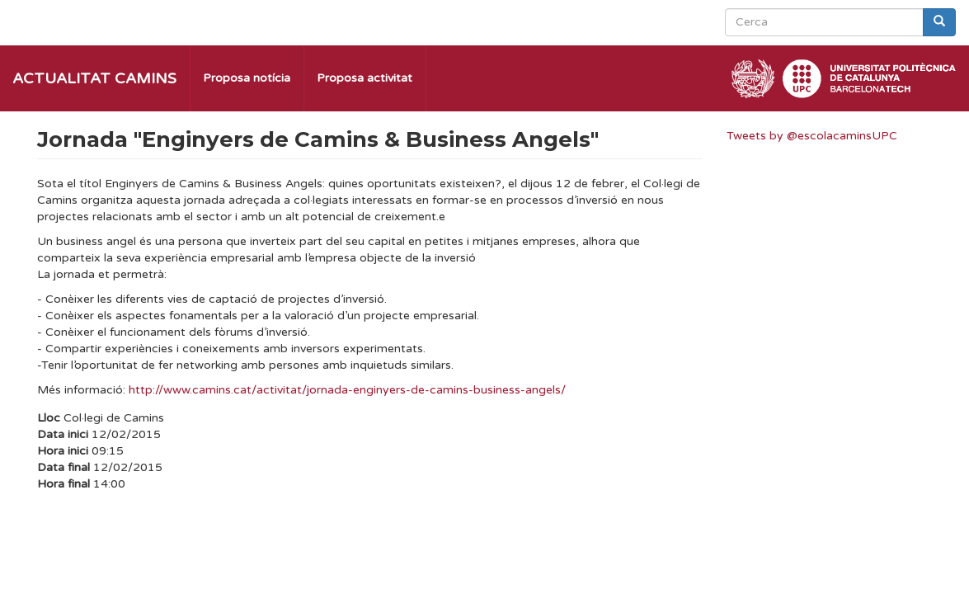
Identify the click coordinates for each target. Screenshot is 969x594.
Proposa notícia (246, 78)
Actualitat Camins (94, 78)
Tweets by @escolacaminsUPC (812, 136)
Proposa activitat (364, 78)
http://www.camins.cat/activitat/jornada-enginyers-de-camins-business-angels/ (347, 390)
